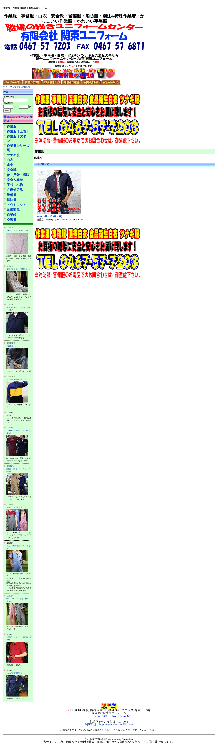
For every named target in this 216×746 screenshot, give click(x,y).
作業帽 (11, 215)
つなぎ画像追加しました (16, 673)
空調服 (11, 220)
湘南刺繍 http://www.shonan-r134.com (109, 724)
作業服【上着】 (18, 131)
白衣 (10, 160)
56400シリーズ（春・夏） (50, 216)
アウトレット (16, 205)
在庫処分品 (15, 190)
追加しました (11, 346)
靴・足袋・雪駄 (18, 175)
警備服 (11, 195)
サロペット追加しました (16, 507)
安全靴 (11, 170)
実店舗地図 (24, 87)
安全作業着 (15, 180)
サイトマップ (10, 87)
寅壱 (10, 165)
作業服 (11, 126)
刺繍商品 (13, 210)
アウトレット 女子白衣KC (17, 231)
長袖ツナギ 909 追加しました (18, 269)
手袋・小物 (15, 185)
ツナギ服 (13, 155)
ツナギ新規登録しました (16, 379)
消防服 (11, 200)
